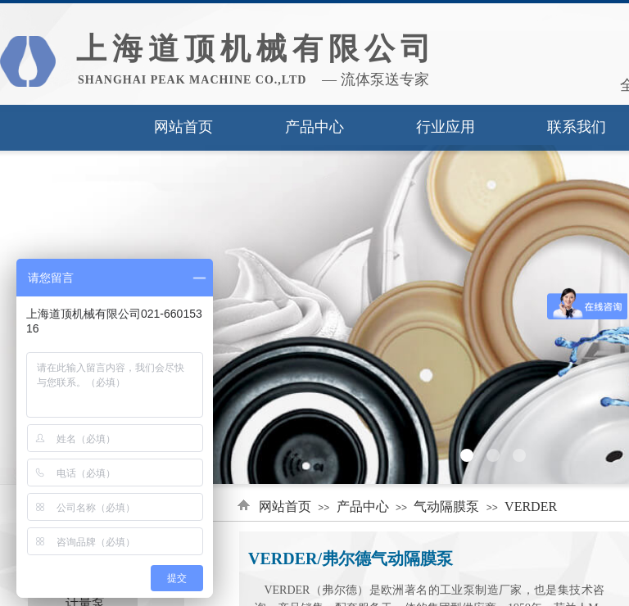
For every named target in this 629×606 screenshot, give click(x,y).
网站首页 (183, 127)
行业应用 (445, 127)
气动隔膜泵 (446, 506)
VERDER (531, 506)
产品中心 (314, 127)
